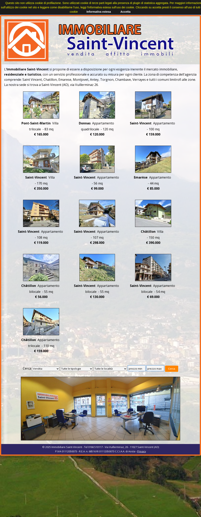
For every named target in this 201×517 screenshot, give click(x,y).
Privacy (141, 451)
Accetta (125, 11)
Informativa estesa (98, 11)
